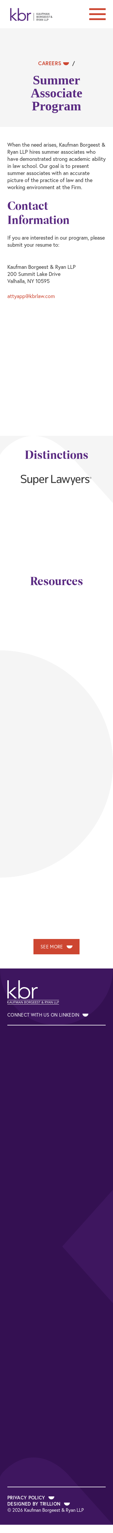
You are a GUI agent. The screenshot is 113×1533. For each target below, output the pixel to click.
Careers (53, 63)
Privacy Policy (30, 1497)
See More (56, 946)
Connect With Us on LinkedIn (47, 1015)
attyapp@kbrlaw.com (31, 296)
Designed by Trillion (38, 1504)
